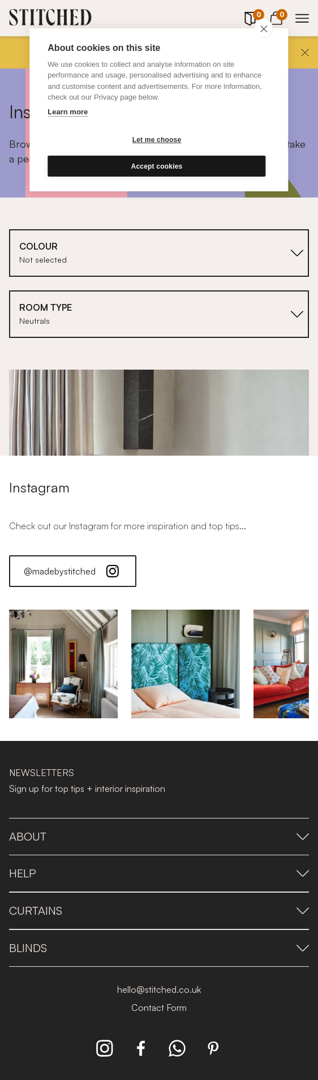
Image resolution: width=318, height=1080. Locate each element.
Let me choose (157, 140)
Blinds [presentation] (159, 948)
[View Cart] (276, 16)
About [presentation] (159, 836)
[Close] (305, 53)
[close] (264, 28)
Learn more (68, 112)
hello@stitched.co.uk (159, 989)
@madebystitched (73, 571)
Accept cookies (157, 166)
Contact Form (159, 1007)
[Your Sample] (250, 18)
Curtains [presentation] (159, 910)
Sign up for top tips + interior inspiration (87, 788)
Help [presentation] (159, 873)
